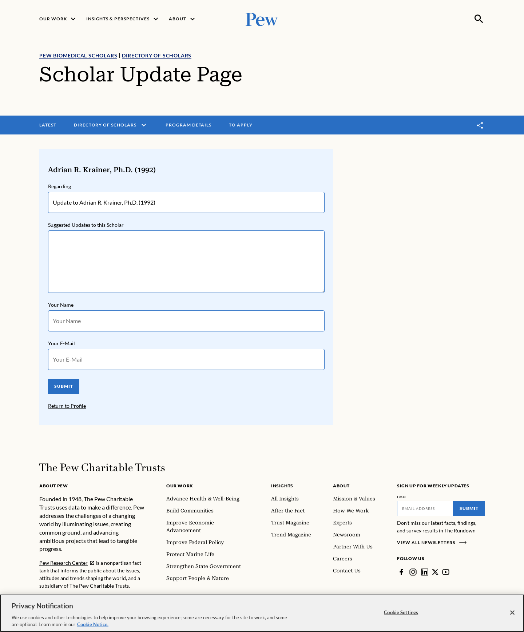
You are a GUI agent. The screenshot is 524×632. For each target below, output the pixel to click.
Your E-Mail (61, 343)
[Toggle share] (480, 125)
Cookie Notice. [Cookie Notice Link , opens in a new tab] (92, 625)
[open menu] (143, 125)
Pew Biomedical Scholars (78, 55)
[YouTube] (445, 572)
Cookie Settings (401, 613)
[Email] (425, 508)
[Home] (102, 467)
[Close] (512, 613)
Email (402, 497)
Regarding (59, 186)
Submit (469, 508)
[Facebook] (401, 572)
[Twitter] (435, 572)
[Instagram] (413, 572)
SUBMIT (63, 386)
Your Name (61, 305)
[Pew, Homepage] (262, 18)
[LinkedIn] (424, 572)
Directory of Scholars (156, 55)
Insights (282, 485)
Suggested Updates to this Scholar (86, 225)
